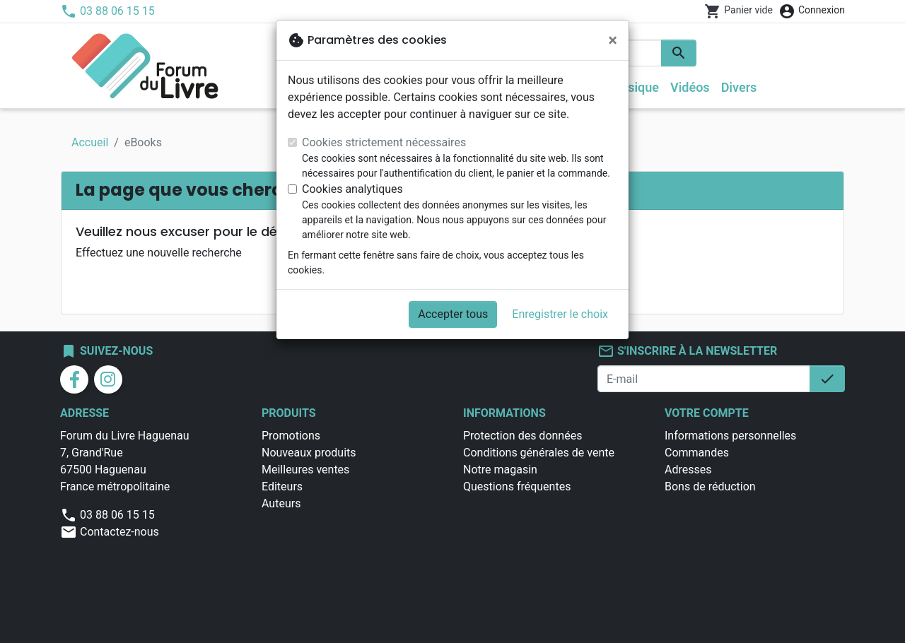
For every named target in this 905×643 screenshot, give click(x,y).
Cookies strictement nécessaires (384, 142)
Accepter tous (453, 314)
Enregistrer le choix (560, 314)
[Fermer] (613, 40)
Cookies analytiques (352, 189)
